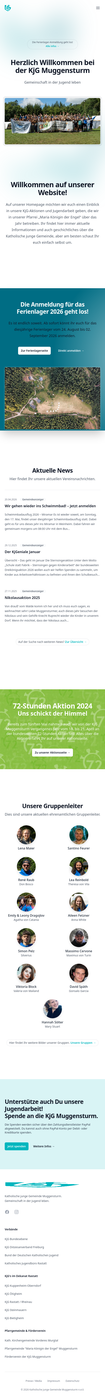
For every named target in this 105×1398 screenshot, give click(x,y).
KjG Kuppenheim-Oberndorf (23, 1285)
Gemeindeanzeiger (33, 499)
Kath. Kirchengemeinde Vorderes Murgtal (31, 1340)
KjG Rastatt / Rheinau (18, 1302)
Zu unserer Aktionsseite (52, 752)
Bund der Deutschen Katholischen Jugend (31, 1255)
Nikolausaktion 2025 (22, 597)
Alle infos (52, 46)
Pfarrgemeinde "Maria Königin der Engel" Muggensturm (41, 1348)
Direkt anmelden (71, 350)
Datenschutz (72, 1381)
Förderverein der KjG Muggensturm (28, 1356)
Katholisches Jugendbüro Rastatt (26, 1263)
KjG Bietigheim (14, 1318)
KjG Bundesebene (16, 1239)
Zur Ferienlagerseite (34, 350)
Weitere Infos (44, 1146)
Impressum (53, 1381)
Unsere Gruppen (83, 1043)
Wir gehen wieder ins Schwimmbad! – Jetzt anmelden (50, 505)
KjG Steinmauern (16, 1310)
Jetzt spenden (16, 1146)
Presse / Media (34, 1381)
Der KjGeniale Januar (22, 551)
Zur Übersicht (76, 642)
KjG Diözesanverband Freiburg (24, 1247)
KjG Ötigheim (13, 1294)
